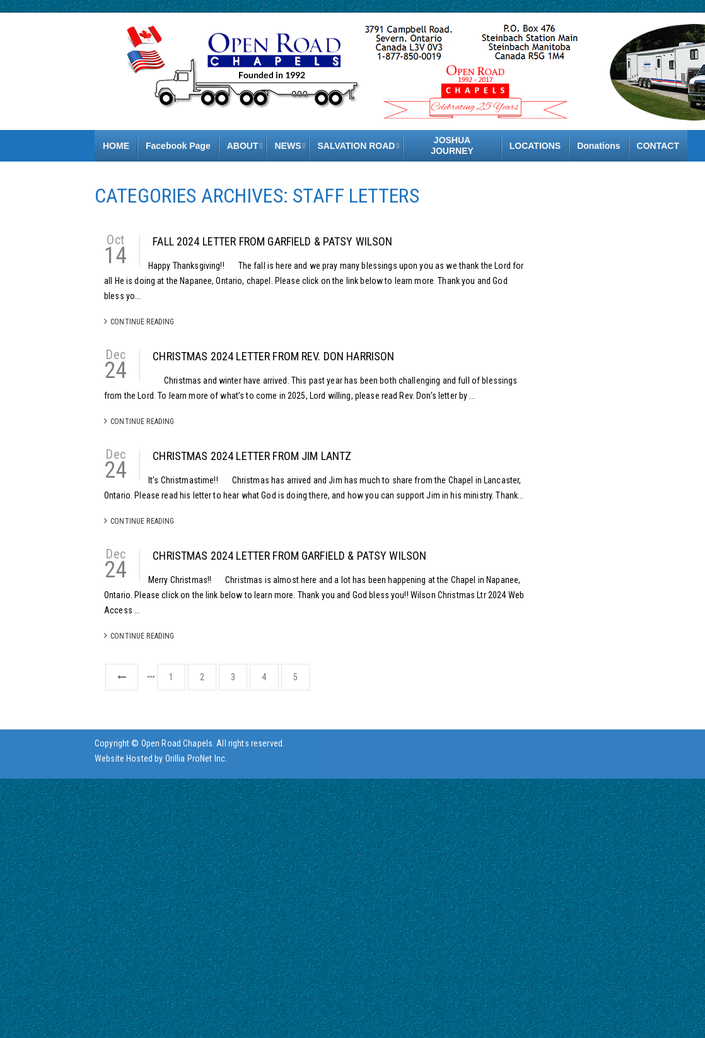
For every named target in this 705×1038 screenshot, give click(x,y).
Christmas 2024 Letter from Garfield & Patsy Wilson (289, 555)
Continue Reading (139, 321)
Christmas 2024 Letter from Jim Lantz (252, 456)
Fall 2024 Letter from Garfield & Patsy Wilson (272, 241)
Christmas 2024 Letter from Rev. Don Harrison (273, 356)
